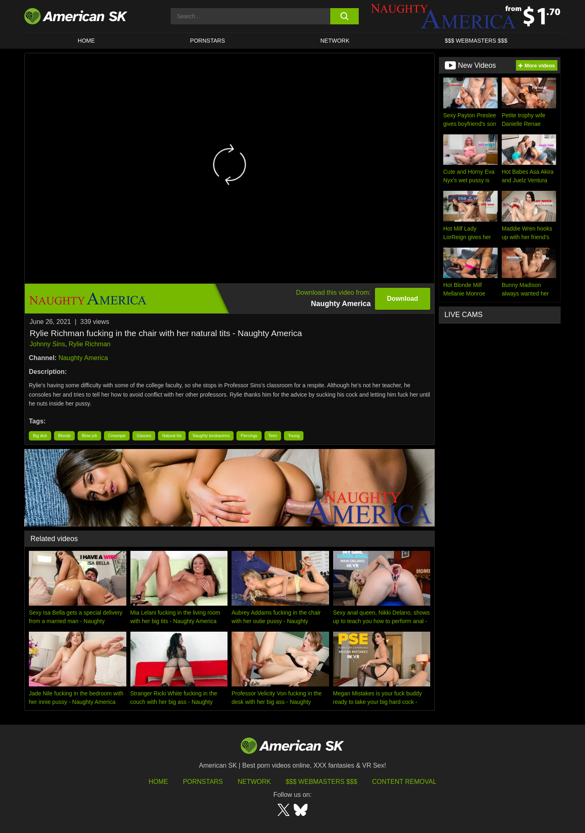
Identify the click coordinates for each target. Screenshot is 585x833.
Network (335, 40)
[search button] (344, 16)
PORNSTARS (207, 40)
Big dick (40, 436)
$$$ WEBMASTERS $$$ (476, 40)
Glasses (143, 436)
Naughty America (83, 357)
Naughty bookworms (211, 436)
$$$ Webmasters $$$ (321, 781)
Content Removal (404, 781)
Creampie (117, 436)
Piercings (248, 436)
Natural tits (172, 436)
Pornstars (203, 781)
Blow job (89, 436)
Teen (273, 436)
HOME (86, 40)
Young (293, 436)
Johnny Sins (47, 344)
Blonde (64, 436)
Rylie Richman (89, 344)
